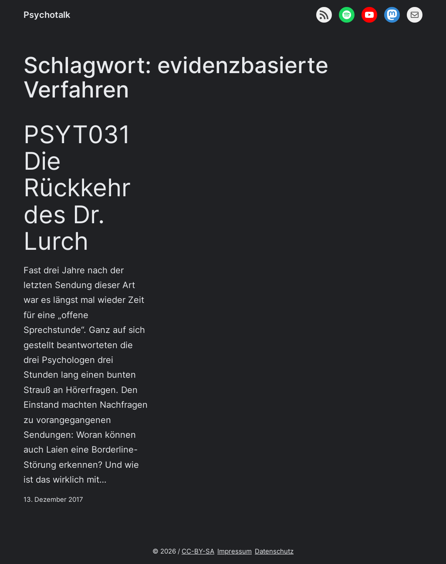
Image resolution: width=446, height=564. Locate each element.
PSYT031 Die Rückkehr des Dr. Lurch (77, 187)
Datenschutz (274, 551)
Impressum (234, 551)
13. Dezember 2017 (53, 500)
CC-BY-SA (198, 551)
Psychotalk (47, 14)
